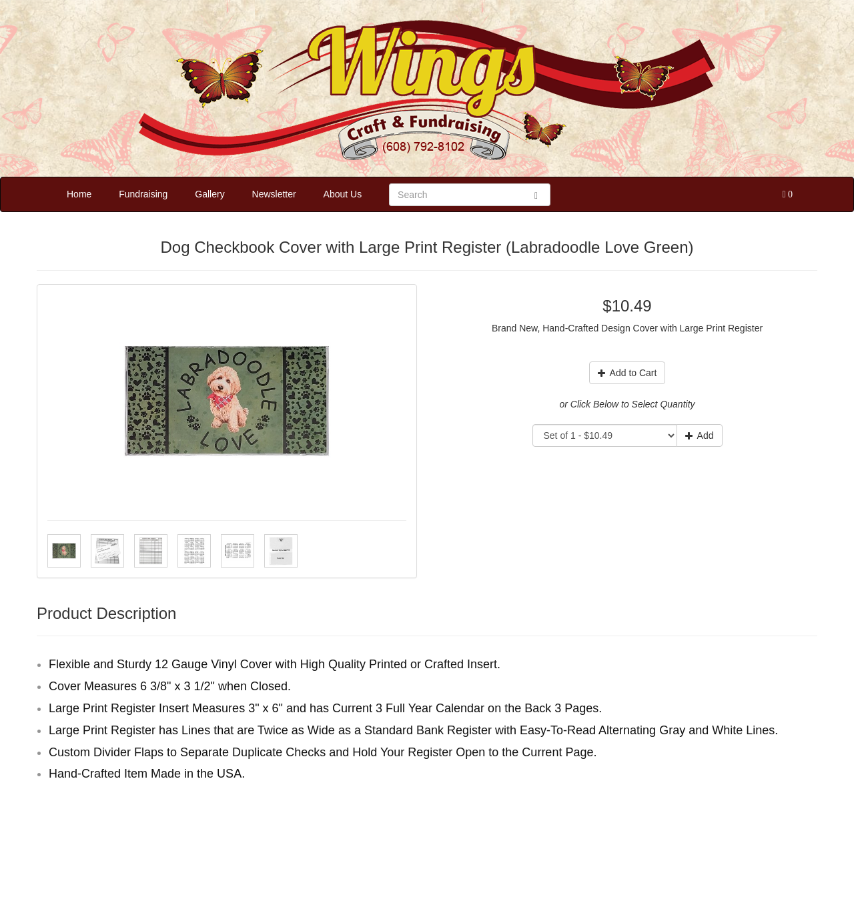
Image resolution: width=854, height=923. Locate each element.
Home (79, 194)
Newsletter (274, 194)
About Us (343, 194)
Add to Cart (627, 372)
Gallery (209, 194)
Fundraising (143, 194)
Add (699, 435)
